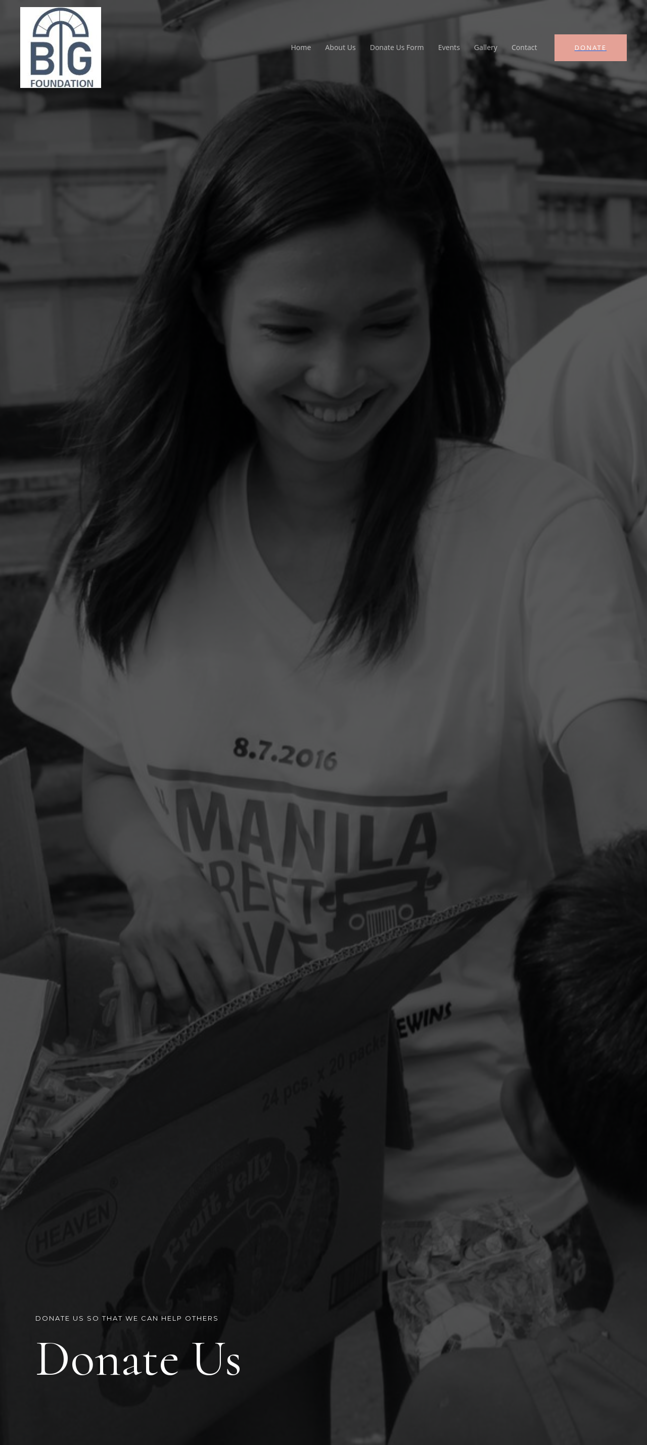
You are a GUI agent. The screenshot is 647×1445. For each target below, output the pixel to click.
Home (301, 47)
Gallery (485, 47)
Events (449, 47)
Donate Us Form (397, 47)
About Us (340, 47)
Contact (524, 47)
